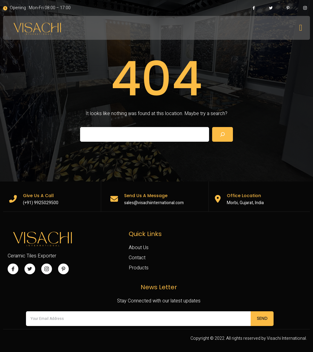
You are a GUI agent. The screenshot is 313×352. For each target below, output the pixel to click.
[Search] (222, 134)
